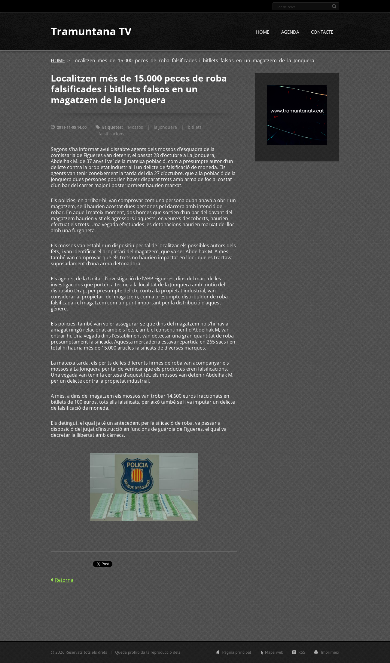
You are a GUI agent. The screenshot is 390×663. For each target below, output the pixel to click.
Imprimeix (330, 652)
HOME (262, 32)
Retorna (64, 580)
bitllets (195, 127)
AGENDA (290, 32)
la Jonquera (165, 127)
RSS (301, 652)
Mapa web (274, 652)
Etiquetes (112, 127)
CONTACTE (322, 32)
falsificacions (111, 134)
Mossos (135, 127)
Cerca (334, 6)
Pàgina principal (236, 652)
